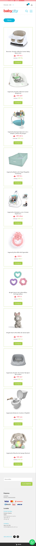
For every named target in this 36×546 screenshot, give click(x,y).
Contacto (6, 495)
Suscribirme (26, 484)
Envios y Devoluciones (9, 497)
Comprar (18, 62)
